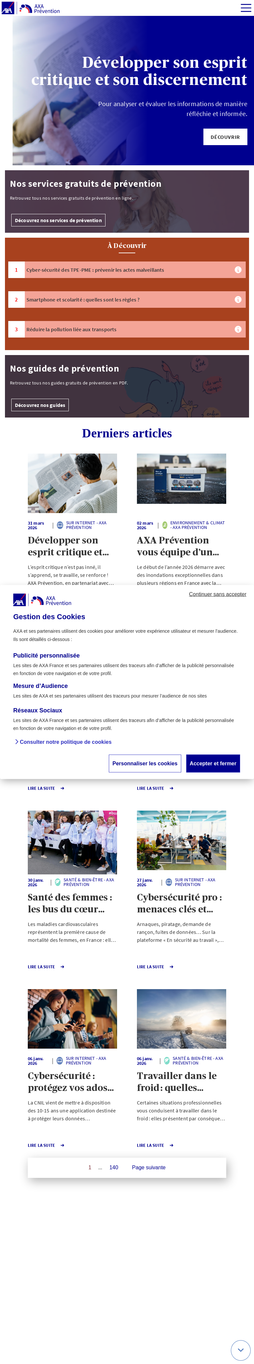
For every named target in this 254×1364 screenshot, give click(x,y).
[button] (225, 137)
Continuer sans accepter (217, 594)
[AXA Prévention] (31, 8)
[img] (246, 8)
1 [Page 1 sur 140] (89, 1167)
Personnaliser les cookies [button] (145, 763)
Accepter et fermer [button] (213, 763)
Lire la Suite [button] (46, 788)
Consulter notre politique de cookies (65, 742)
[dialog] (127, 682)
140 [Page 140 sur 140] (113, 1167)
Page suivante (148, 1167)
